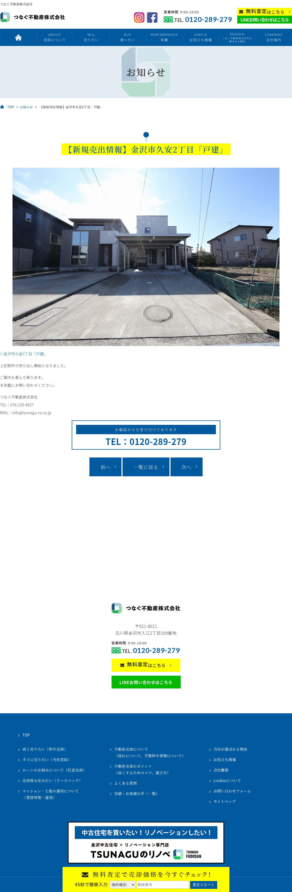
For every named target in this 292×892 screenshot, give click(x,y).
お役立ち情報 (200, 37)
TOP (10, 107)
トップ (18, 37)
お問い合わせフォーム (232, 790)
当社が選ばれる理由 (231, 749)
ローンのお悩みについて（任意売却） (54, 770)
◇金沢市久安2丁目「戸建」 (23, 353)
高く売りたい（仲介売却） (45, 749)
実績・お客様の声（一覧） (137, 793)
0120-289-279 (208, 19)
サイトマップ (225, 801)
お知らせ (26, 107)
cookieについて (227, 780)
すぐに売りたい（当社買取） (47, 759)
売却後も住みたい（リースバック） (52, 780)
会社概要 (221, 770)
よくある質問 (125, 783)
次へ (186, 467)
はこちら (265, 11)
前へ (105, 467)
